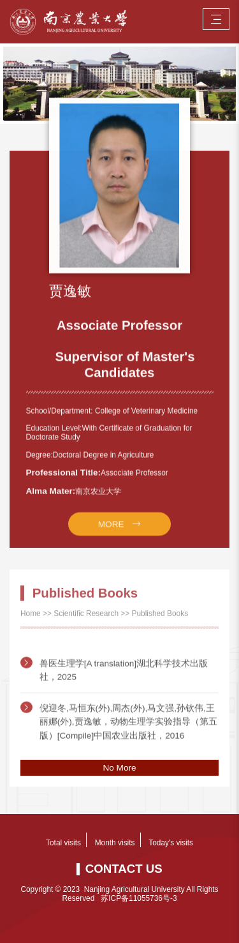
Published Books (160, 618)
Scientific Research (86, 618)
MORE (111, 533)
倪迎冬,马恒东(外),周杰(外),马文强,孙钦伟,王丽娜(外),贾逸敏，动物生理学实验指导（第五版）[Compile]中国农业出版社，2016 (128, 735)
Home (30, 618)
